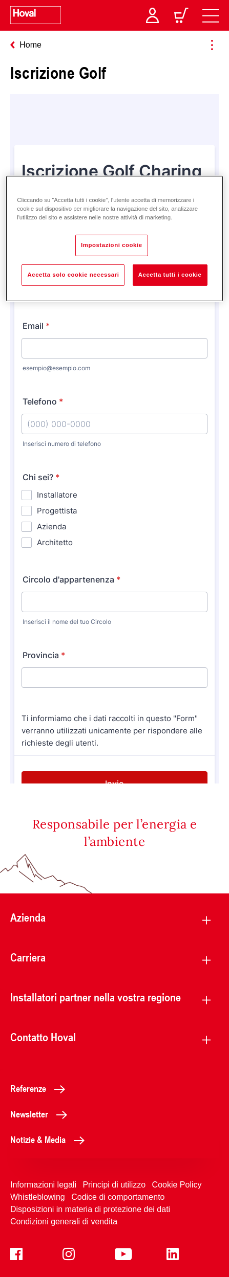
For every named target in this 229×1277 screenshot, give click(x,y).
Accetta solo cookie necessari (73, 275)
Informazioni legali (43, 1184)
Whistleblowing (37, 1197)
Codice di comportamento (117, 1197)
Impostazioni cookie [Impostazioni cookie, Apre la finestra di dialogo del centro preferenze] (111, 245)
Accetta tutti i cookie (170, 275)
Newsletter (41, 1114)
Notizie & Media (50, 1139)
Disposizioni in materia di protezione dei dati (90, 1209)
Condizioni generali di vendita (63, 1221)
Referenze (40, 1088)
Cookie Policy (177, 1184)
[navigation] (210, 15)
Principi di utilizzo (113, 1184)
